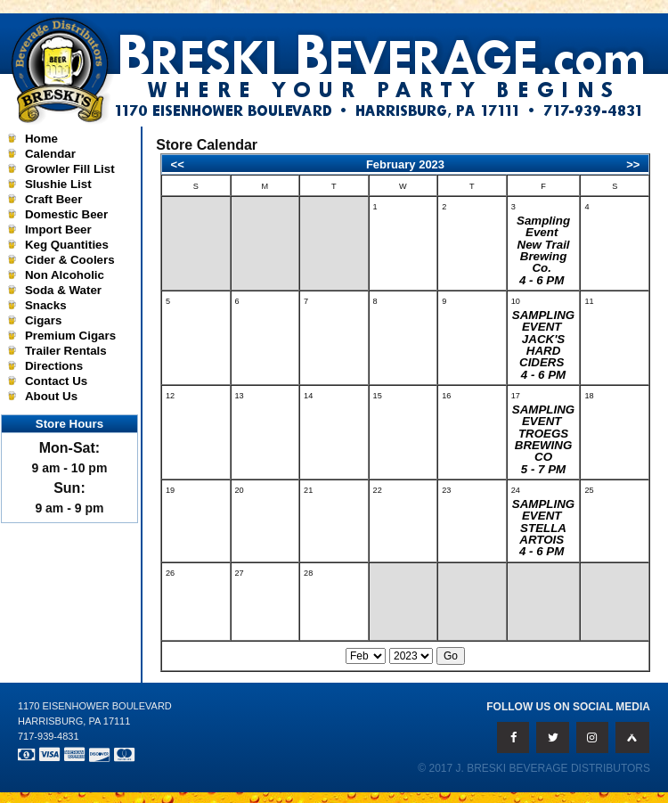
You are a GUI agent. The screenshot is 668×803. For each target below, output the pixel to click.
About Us (51, 396)
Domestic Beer (66, 214)
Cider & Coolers (70, 259)
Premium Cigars (70, 335)
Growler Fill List (70, 169)
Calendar (50, 153)
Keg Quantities (67, 244)
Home (41, 138)
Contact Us (56, 381)
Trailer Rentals (66, 350)
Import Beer (58, 229)
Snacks (46, 305)
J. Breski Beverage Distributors (553, 768)
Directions (54, 366)
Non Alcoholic (64, 275)
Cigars (43, 320)
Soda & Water (63, 290)
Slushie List (58, 184)
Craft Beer (53, 199)
